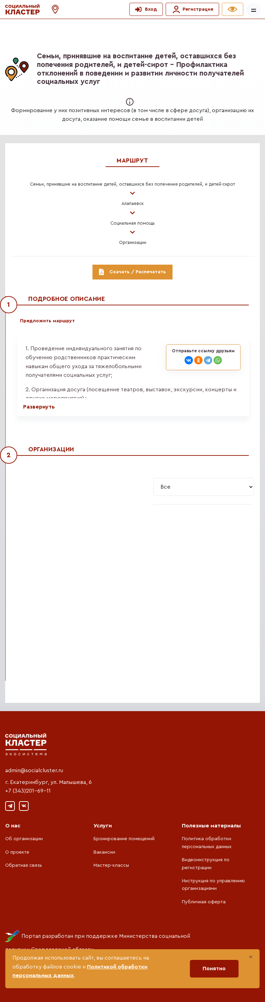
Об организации (24, 838)
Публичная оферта (204, 902)
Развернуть (39, 407)
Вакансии (104, 852)
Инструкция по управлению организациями (213, 884)
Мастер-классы (111, 865)
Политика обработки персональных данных (207, 842)
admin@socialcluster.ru (34, 770)
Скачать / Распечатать (132, 271)
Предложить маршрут (47, 320)
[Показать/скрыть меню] (253, 10)
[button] (52, 9)
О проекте (17, 852)
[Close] (250, 957)
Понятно (214, 968)
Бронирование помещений (124, 838)
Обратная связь (23, 865)
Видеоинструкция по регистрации (205, 863)
